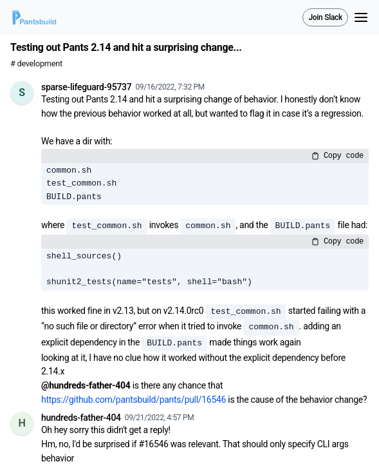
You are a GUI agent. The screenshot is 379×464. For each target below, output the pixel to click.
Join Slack (325, 17)
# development (36, 63)
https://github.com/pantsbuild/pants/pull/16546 (133, 399)
